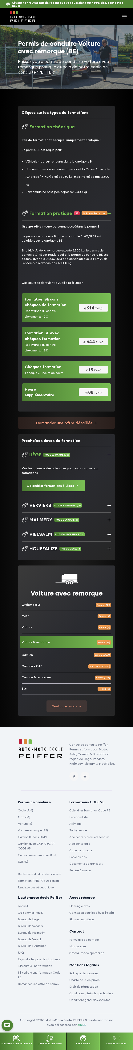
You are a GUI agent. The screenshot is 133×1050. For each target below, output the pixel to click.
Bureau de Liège (28, 919)
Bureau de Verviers (30, 926)
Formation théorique (48, 126)
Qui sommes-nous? (30, 912)
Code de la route (80, 850)
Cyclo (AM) (25, 810)
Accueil (23, 906)
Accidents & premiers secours (89, 837)
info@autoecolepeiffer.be (86, 953)
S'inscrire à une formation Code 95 (39, 975)
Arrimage (75, 824)
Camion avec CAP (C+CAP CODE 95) (36, 846)
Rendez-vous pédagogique (36, 887)
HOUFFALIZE (51, 548)
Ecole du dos (78, 857)
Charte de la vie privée (84, 980)
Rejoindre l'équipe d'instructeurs (39, 959)
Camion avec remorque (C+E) (37, 855)
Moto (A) (24, 817)
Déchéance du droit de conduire (39, 874)
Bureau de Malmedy (31, 932)
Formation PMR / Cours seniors (38, 881)
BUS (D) (23, 862)
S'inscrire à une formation (35, 966)
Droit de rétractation (83, 986)
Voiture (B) (25, 824)
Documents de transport (86, 863)
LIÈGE (46, 454)
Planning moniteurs (82, 919)
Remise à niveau (80, 870)
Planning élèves (79, 906)
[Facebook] (74, 776)
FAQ (21, 952)
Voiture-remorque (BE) (33, 830)
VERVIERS (52, 505)
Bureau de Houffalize (32, 946)
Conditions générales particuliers (91, 993)
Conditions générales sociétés (89, 1000)
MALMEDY (50, 519)
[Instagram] (85, 776)
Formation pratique (64, 213)
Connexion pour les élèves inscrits (92, 912)
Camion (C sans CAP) (32, 837)
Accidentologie (79, 843)
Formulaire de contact (84, 939)
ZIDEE (82, 1024)
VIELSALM (53, 534)
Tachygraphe (78, 830)
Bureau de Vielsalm (30, 939)
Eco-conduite (78, 817)
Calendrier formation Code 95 (89, 810)
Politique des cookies (83, 973)
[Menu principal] (124, 16)
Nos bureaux (77, 946)
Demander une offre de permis (38, 984)
